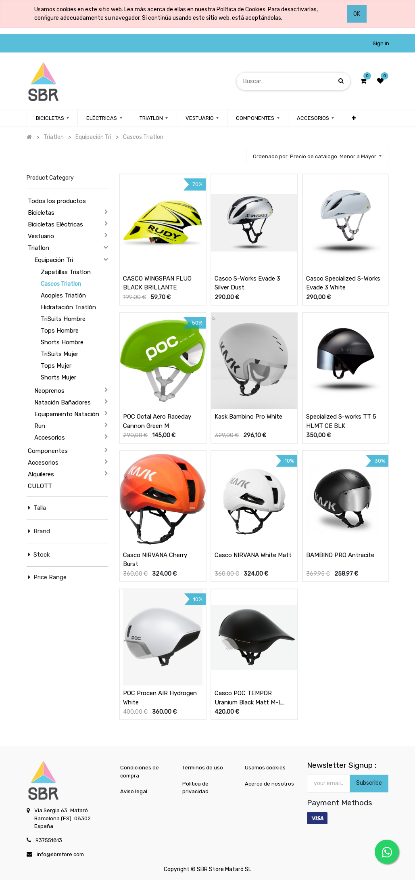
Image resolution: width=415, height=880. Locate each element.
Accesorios (49, 437)
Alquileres (41, 474)
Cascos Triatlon (61, 284)
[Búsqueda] (341, 81)
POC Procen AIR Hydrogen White (160, 697)
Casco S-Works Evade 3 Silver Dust (247, 283)
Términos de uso (202, 768)
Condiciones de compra (139, 772)
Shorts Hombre (62, 342)
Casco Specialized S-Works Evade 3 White (343, 283)
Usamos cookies (265, 768)
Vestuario (41, 236)
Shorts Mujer (58, 377)
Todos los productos (57, 201)
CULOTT (40, 486)
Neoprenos (49, 390)
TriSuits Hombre (63, 319)
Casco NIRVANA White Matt (253, 555)
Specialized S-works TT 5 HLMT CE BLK (341, 421)
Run (39, 426)
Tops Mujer (56, 365)
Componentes (48, 451)
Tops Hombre (60, 330)
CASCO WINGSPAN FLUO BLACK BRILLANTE (157, 283)
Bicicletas (41, 212)
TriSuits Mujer (59, 354)
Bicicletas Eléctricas (55, 224)
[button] (353, 118)
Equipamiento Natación (66, 414)
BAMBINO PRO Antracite (340, 555)
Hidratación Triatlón (68, 307)
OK (356, 13)
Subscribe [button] (369, 782)
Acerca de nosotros (269, 784)
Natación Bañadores (62, 402)
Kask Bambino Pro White (248, 416)
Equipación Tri (53, 260)
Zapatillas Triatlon (66, 272)
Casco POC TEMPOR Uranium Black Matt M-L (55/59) (248, 697)
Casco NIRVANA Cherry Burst (155, 559)
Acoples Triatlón (63, 295)
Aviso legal (133, 791)
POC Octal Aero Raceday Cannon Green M (157, 421)
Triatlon (38, 247)
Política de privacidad (195, 788)
